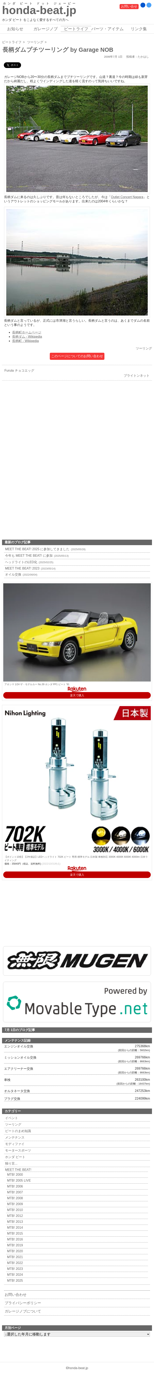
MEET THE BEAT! (17, 1169)
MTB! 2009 (14, 1204)
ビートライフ (76, 29)
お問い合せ (129, 6)
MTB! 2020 (14, 1251)
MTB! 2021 (14, 1257)
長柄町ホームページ (26, 332)
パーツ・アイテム (107, 29)
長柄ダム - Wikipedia (27, 336)
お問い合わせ (16, 1295)
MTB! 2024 (14, 1274)
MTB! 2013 (14, 1221)
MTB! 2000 (14, 1174)
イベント (11, 1118)
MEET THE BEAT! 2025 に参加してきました (45, 549)
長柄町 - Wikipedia (25, 341)
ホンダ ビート (14, 1157)
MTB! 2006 (14, 1186)
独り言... (10, 1163)
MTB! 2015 (14, 1233)
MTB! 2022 (14, 1263)
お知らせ (15, 29)
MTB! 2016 (14, 1239)
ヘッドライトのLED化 (28, 562)
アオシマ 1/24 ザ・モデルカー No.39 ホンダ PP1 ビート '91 (36, 684)
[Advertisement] (77, 430)
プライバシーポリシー (23, 1303)
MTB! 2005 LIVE (18, 1180)
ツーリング (35, 42)
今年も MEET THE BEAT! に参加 (36, 555)
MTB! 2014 (14, 1227)
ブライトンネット (138, 375)
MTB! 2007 (14, 1192)
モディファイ (14, 1144)
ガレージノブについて (23, 1311)
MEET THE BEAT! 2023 (29, 568)
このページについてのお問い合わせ (77, 356)
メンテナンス (14, 1137)
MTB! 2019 (14, 1245)
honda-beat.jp (78, 1368)
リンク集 (139, 29)
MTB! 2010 (14, 1210)
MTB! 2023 (14, 1268)
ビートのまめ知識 (17, 1131)
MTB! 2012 (14, 1216)
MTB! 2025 (14, 1280)
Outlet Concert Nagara (127, 197)
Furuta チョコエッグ (18, 370)
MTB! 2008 (14, 1198)
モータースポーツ (17, 1150)
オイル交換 (20, 574)
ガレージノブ (45, 29)
